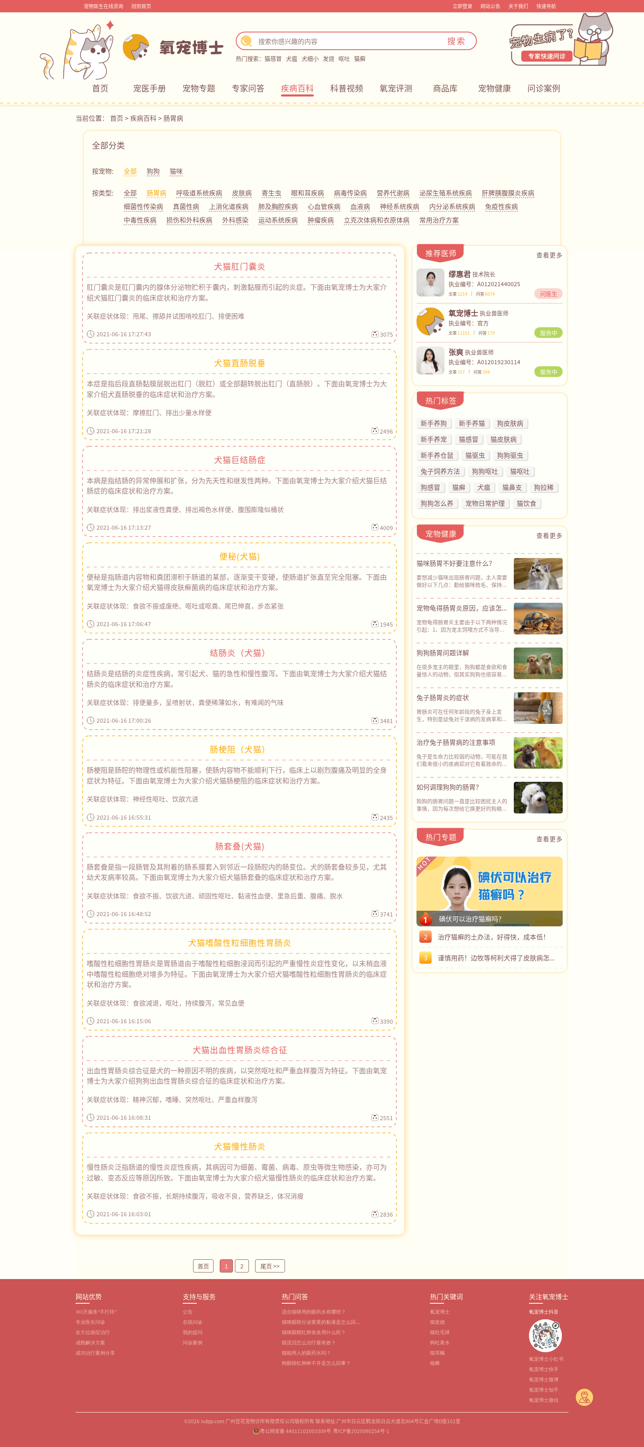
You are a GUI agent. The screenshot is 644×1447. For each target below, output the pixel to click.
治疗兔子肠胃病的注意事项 (455, 742)
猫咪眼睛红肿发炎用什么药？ (314, 1332)
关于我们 (518, 5)
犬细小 (310, 58)
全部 (130, 171)
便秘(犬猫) (239, 556)
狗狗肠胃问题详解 (442, 652)
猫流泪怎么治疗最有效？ (309, 1343)
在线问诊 (192, 1322)
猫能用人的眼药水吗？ (306, 1353)
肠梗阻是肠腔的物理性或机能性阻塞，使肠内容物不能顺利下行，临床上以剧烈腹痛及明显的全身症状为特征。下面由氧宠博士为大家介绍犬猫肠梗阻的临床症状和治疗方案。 (237, 775)
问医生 (548, 293)
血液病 (360, 206)
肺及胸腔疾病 (278, 206)
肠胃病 (173, 118)
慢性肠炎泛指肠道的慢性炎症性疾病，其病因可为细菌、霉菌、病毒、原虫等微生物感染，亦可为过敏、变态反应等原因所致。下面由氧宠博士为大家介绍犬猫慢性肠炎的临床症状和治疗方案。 (237, 1172)
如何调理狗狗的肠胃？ (449, 787)
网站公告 (490, 5)
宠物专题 (198, 88)
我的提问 (192, 1332)
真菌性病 (186, 206)
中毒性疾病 (140, 220)
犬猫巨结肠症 (240, 460)
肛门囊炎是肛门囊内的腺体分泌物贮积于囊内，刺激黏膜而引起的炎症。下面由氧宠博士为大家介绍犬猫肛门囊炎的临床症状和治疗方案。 (237, 292)
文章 (457, 294)
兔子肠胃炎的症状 (442, 697)
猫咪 (176, 171)
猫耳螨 (437, 1353)
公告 (188, 1312)
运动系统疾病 (278, 220)
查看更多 (549, 254)
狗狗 (153, 171)
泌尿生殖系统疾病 (445, 193)
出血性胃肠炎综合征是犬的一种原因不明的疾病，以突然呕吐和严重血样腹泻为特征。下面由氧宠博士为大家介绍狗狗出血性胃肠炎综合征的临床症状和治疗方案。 (237, 1075)
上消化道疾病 (228, 206)
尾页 (270, 1266)
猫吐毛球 (440, 1332)
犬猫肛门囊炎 (240, 266)
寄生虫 (271, 193)
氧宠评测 (396, 88)
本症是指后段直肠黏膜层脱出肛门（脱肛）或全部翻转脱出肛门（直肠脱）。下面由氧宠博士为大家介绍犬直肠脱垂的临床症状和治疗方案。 (237, 388)
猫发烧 (437, 1322)
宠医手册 (149, 88)
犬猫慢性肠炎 (240, 1146)
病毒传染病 (350, 193)
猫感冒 (273, 58)
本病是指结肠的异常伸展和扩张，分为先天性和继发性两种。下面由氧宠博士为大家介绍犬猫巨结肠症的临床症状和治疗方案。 (237, 485)
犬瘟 (291, 58)
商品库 (445, 88)
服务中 (548, 332)
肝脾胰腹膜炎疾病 (508, 193)
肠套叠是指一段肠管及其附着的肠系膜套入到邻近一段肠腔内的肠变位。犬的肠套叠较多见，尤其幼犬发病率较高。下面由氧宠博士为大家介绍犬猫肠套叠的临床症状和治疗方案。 (237, 871)
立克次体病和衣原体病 (376, 220)
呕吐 (344, 58)
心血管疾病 (324, 206)
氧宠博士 (440, 1312)
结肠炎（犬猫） (240, 653)
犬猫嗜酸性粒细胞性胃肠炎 (240, 943)
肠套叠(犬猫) (240, 846)
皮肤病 (242, 193)
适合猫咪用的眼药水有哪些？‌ (314, 1312)
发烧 (328, 58)
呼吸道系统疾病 (199, 193)
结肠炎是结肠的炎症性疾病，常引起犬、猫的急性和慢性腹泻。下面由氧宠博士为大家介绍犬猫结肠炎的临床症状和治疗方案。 (237, 678)
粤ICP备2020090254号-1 (361, 1430)
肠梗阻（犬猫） (240, 749)
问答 (485, 294)
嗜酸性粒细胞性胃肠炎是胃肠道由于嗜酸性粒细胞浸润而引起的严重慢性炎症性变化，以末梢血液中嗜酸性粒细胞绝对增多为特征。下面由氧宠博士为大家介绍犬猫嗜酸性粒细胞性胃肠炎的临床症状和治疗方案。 (237, 973)
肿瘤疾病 (321, 220)
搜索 (456, 41)
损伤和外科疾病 (189, 220)
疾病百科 (297, 88)
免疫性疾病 (501, 206)
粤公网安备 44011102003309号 (295, 1430)
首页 (100, 88)
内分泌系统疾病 (452, 206)
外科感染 (235, 220)
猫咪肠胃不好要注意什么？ (455, 563)
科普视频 (346, 88)
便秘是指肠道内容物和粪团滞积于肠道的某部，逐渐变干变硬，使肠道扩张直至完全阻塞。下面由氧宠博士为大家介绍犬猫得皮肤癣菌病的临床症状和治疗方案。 (237, 582)
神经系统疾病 (399, 206)
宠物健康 (494, 88)
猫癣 (360, 58)
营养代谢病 (393, 193)
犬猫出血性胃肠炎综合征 (240, 1050)
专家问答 (248, 88)
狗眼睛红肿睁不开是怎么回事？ (316, 1363)
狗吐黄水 (440, 1343)
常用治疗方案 (439, 220)
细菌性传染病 (143, 206)
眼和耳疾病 (307, 193)
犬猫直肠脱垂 (240, 363)
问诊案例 (543, 88)
